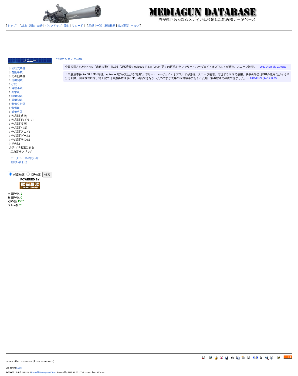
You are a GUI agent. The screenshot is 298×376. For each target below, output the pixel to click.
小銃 (14, 84)
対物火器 (17, 111)
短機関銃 (17, 80)
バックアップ (53, 25)
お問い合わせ (18, 162)
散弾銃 (15, 108)
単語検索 (109, 25)
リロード (77, 25)
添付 (67, 25)
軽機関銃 (17, 96)
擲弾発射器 (18, 104)
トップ (11, 25)
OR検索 (36, 174)
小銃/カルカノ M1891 (69, 58)
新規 (91, 25)
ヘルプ (135, 25)
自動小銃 (17, 88)
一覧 (99, 25)
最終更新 (123, 25)
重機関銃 (17, 100)
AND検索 (18, 174)
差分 (40, 25)
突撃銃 (15, 92)
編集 (24, 25)
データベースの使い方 (24, 158)
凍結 (32, 25)
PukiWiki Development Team (43, 372)
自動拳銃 (17, 72)
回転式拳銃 (18, 68)
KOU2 (19, 368)
